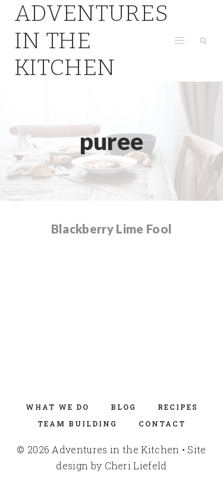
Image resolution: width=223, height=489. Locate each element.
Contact (162, 423)
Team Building (77, 423)
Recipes (178, 407)
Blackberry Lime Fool (111, 229)
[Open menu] (179, 41)
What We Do (57, 407)
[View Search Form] (203, 40)
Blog (123, 407)
